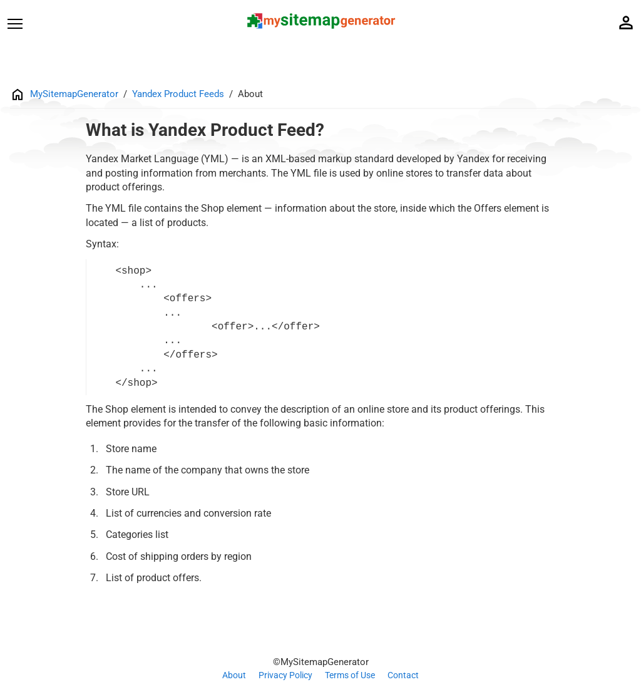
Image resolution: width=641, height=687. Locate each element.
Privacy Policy (285, 675)
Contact (403, 675)
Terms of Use (350, 675)
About (234, 675)
